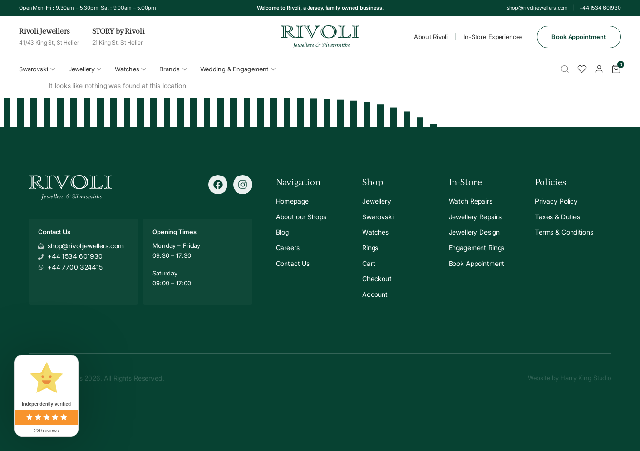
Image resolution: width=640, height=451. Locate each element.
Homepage (292, 201)
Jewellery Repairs (475, 217)
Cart (368, 263)
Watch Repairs (470, 201)
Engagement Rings (477, 248)
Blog (282, 232)
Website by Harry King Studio (569, 378)
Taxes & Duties (557, 217)
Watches (130, 69)
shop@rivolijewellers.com (537, 7)
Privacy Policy (556, 201)
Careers (288, 248)
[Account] (599, 69)
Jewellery (85, 69)
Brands (173, 69)
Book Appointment (578, 36)
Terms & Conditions (564, 232)
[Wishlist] (582, 69)
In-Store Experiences (492, 36)
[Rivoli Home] (320, 37)
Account (375, 294)
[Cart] (616, 69)
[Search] (565, 69)
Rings (370, 248)
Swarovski (37, 69)
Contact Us (293, 263)
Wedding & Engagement (238, 69)
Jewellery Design (474, 232)
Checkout (377, 279)
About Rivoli (431, 36)
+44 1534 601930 (600, 7)
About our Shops (301, 217)
